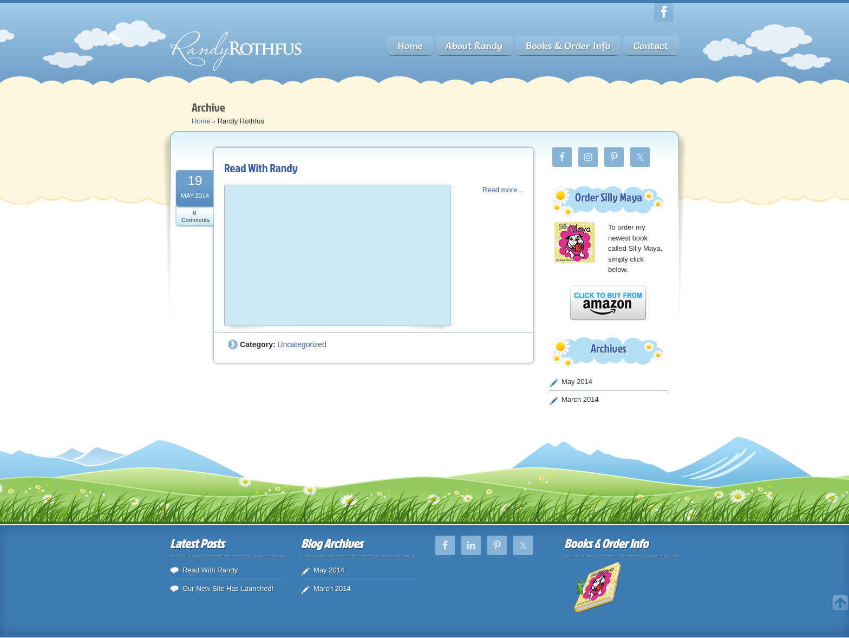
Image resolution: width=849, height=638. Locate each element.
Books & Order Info (568, 46)
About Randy (474, 46)
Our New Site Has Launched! (227, 588)
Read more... (502, 190)
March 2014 (580, 399)
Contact (651, 46)
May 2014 (576, 381)
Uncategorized (301, 344)
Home (409, 46)
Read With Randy (261, 167)
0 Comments (195, 216)
